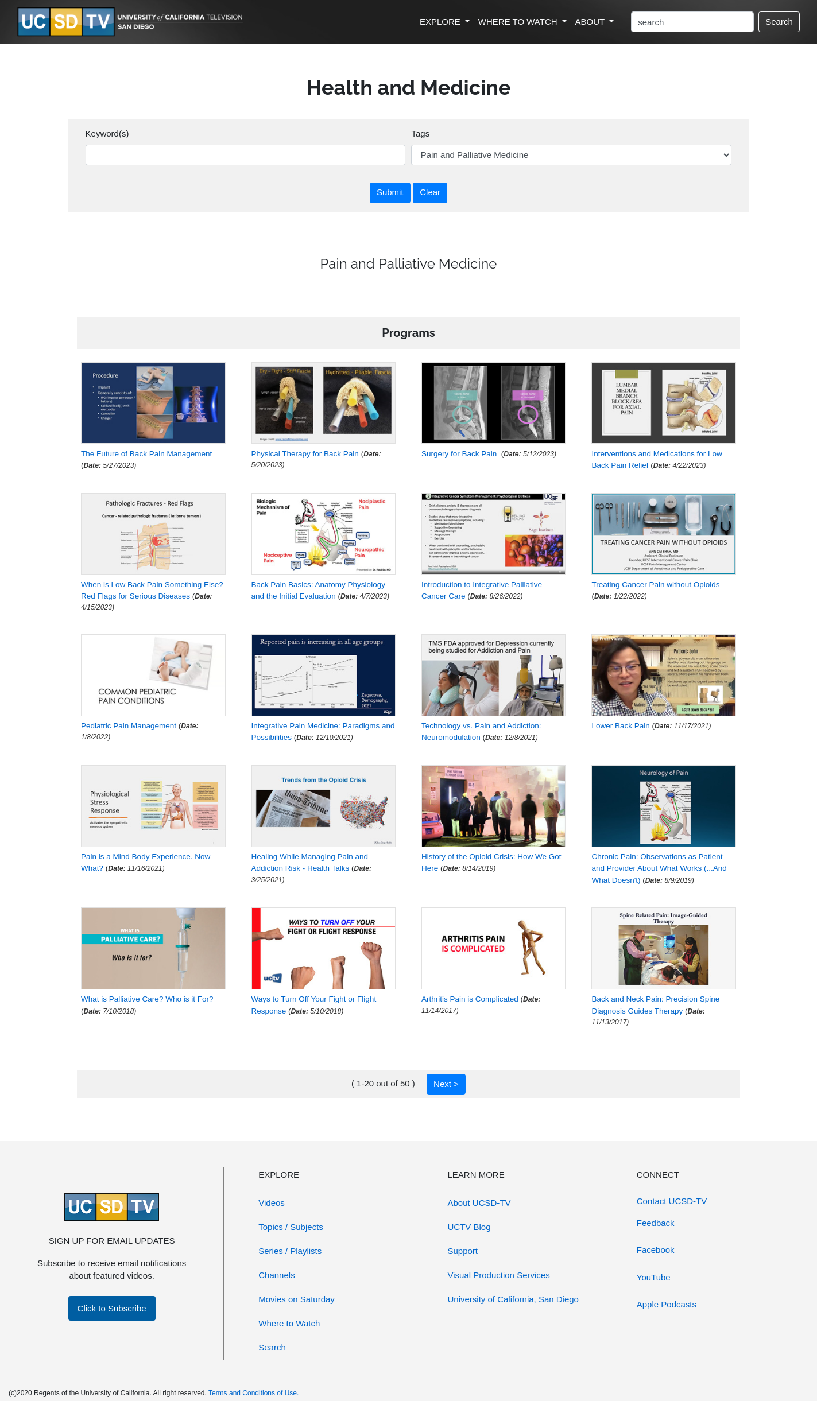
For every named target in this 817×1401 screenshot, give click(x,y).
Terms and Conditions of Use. (253, 1393)
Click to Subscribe (112, 1308)
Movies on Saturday (296, 1299)
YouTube (654, 1277)
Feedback (656, 1223)
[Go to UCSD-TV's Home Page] (132, 22)
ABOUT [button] (591, 21)
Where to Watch (289, 1323)
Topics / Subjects (290, 1227)
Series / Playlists (290, 1251)
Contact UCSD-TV (672, 1201)
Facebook (656, 1250)
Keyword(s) (107, 133)
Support (463, 1251)
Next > (446, 1084)
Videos (271, 1203)
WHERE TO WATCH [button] (519, 21)
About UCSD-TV (479, 1203)
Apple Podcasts (666, 1304)
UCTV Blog (469, 1227)
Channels (276, 1275)
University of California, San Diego (513, 1299)
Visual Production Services (499, 1275)
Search (779, 21)
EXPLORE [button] (441, 21)
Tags (420, 133)
